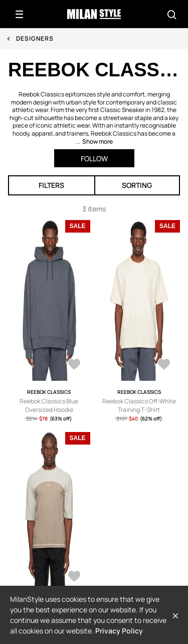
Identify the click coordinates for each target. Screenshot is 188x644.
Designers (35, 38)
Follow (94, 158)
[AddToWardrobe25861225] (74, 577)
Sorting (137, 185)
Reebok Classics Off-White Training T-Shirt (139, 405)
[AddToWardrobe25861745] (74, 365)
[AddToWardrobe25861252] (164, 365)
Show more (97, 141)
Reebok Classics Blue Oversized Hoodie (49, 405)
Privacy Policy (119, 630)
